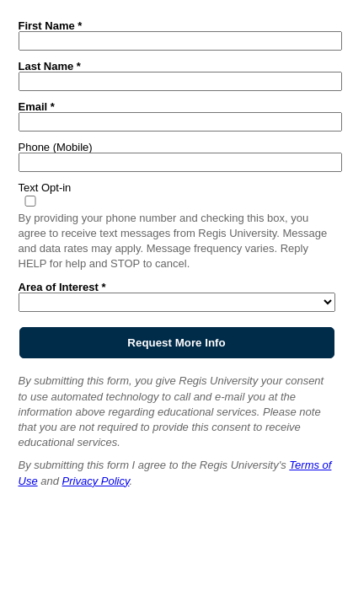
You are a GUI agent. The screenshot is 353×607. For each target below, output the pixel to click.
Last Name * (50, 66)
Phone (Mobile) (56, 147)
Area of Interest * (62, 287)
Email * (37, 106)
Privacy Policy (96, 481)
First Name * (51, 25)
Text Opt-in (45, 187)
